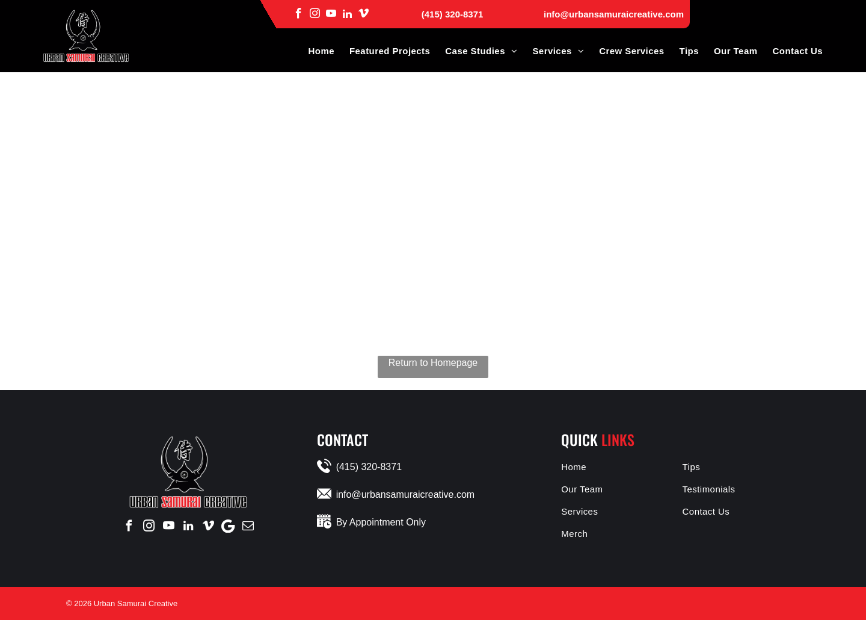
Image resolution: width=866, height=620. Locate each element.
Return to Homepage (433, 363)
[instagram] (314, 13)
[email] (247, 526)
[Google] (228, 526)
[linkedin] (347, 13)
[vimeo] (363, 13)
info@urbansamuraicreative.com (614, 14)
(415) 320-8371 (453, 14)
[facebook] (298, 13)
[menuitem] (313, 51)
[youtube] (331, 13)
